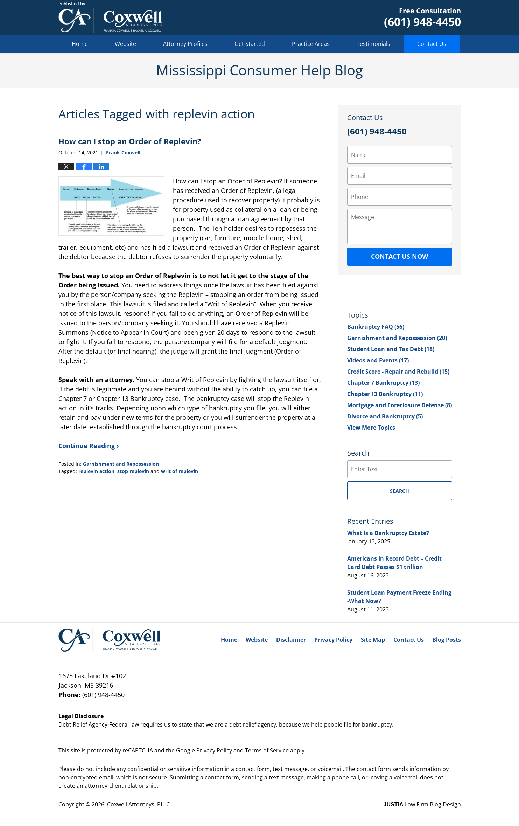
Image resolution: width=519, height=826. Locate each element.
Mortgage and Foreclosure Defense (399, 405)
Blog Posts (446, 640)
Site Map (373, 640)
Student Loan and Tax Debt (390, 349)
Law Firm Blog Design (422, 804)
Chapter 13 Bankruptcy (385, 394)
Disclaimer (291, 640)
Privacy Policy (333, 640)
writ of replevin (179, 471)
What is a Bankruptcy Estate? (388, 533)
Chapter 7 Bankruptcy (383, 383)
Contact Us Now (399, 256)
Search (399, 490)
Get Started (249, 44)
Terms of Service (267, 750)
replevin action (96, 471)
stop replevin (133, 471)
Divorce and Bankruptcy (385, 416)
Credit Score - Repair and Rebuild (398, 371)
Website (125, 44)
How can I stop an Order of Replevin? (129, 141)
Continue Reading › (88, 446)
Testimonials (373, 44)
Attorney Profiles (185, 44)
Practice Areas (311, 44)
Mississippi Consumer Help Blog (110, 17)
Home (80, 44)
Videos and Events (378, 360)
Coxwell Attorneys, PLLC (138, 804)
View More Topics (371, 427)
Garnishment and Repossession (121, 463)
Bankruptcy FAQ (375, 327)
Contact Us (431, 44)
